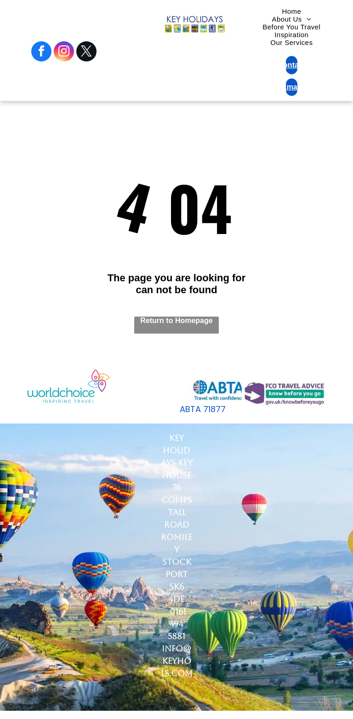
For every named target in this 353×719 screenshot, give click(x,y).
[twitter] (86, 52)
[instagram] (64, 52)
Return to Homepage (176, 320)
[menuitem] (291, 11)
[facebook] (41, 52)
